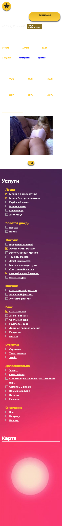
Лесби (13, 357)
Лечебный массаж (20, 261)
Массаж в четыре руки (23, 265)
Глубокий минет (19, 202)
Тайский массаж (19, 256)
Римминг (15, 399)
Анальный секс (18, 315)
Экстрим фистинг (20, 298)
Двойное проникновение (24, 328)
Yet (31, 162)
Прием (13, 231)
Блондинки (24, 57)
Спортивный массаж (21, 269)
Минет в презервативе (23, 193)
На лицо (14, 420)
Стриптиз (15, 349)
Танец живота (17, 353)
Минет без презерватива (24, 198)
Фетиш (13, 336)
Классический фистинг (23, 290)
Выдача (13, 227)
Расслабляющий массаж (24, 273)
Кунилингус (16, 210)
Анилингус (15, 214)
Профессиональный (21, 244)
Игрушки (15, 332)
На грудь (14, 416)
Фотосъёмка (16, 374)
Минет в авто (17, 206)
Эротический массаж (22, 248)
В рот (12, 412)
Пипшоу (14, 395)
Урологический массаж (23, 252)
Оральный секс (18, 319)
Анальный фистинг (21, 294)
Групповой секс (18, 323)
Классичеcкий (17, 311)
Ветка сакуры (17, 277)
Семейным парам (20, 386)
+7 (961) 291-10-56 (22, 26)
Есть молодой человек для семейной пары (32, 380)
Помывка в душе (19, 390)
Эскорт (13, 370)
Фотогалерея (12, 108)
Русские (41, 57)
